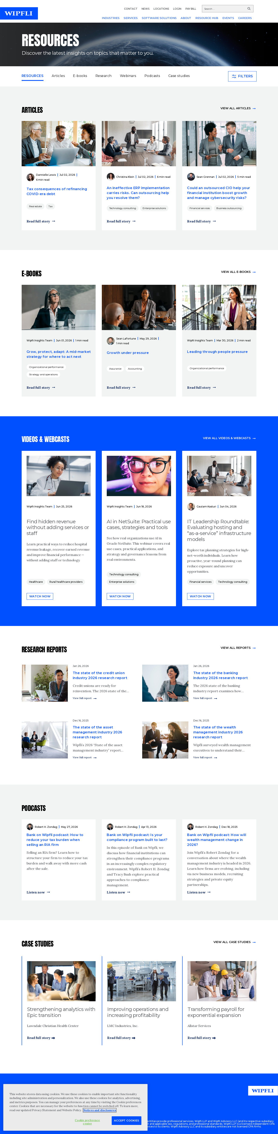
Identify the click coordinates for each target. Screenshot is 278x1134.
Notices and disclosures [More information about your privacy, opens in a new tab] (99, 1110)
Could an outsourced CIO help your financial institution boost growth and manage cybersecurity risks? (218, 193)
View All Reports (236, 648)
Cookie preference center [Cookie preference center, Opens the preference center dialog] (87, 1122)
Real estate (35, 206)
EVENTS (228, 18)
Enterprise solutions (154, 208)
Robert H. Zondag (46, 826)
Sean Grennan (206, 176)
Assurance (115, 368)
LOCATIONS (161, 8)
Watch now (40, 596)
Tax (50, 206)
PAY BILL (190, 8)
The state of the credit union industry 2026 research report (100, 675)
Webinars (128, 76)
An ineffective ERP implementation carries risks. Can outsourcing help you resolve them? (138, 193)
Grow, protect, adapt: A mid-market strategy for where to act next (59, 354)
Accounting (135, 368)
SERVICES (131, 18)
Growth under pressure (128, 353)
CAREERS (245, 18)
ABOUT (186, 18)
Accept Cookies (126, 1120)
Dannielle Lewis (46, 174)
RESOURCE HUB (206, 18)
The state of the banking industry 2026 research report (220, 675)
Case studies (179, 76)
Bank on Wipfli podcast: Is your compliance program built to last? (137, 837)
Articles (58, 76)
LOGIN (177, 8)
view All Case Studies (232, 942)
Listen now (36, 892)
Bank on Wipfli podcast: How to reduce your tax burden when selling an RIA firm (55, 840)
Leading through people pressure (217, 352)
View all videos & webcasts (227, 438)
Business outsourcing (229, 208)
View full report (82, 698)
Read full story (38, 221)
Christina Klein (125, 176)
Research (103, 76)
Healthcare (36, 581)
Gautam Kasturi (206, 506)
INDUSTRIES (111, 18)
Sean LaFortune (126, 338)
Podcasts (152, 76)
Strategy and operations (43, 374)
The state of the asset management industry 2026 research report (97, 732)
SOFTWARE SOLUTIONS (159, 18)
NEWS (145, 8)
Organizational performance (46, 367)
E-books (80, 76)
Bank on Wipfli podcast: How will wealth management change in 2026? (216, 840)
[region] (75, 1107)
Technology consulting (122, 208)
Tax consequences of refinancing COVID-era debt (57, 191)
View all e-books (236, 272)
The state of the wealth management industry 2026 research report (218, 732)
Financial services (200, 208)
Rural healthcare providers (65, 581)
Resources (33, 75)
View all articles (236, 108)
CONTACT (130, 8)
